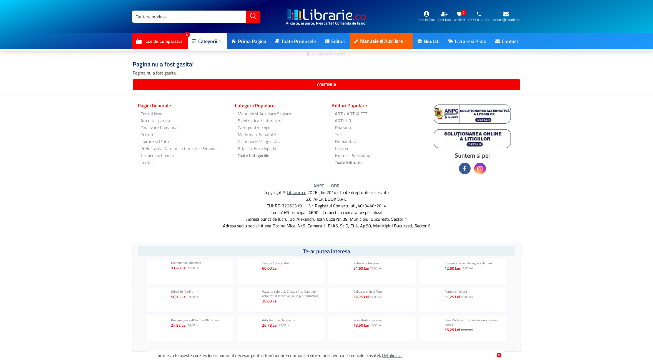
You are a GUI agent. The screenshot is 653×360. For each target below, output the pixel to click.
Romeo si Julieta (455, 291)
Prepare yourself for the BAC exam (195, 320)
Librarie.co (296, 192)
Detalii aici (392, 355)
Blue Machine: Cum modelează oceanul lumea (471, 322)
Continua (326, 84)
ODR (335, 185)
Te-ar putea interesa (326, 251)
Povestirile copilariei (367, 320)
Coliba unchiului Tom (367, 291)
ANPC (318, 185)
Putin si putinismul (366, 263)
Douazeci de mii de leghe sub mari (468, 263)
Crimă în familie (182, 291)
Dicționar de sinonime (186, 263)
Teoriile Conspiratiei (276, 263)
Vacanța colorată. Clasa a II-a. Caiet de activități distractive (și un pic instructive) (290, 293)
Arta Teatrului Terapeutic (279, 320)
